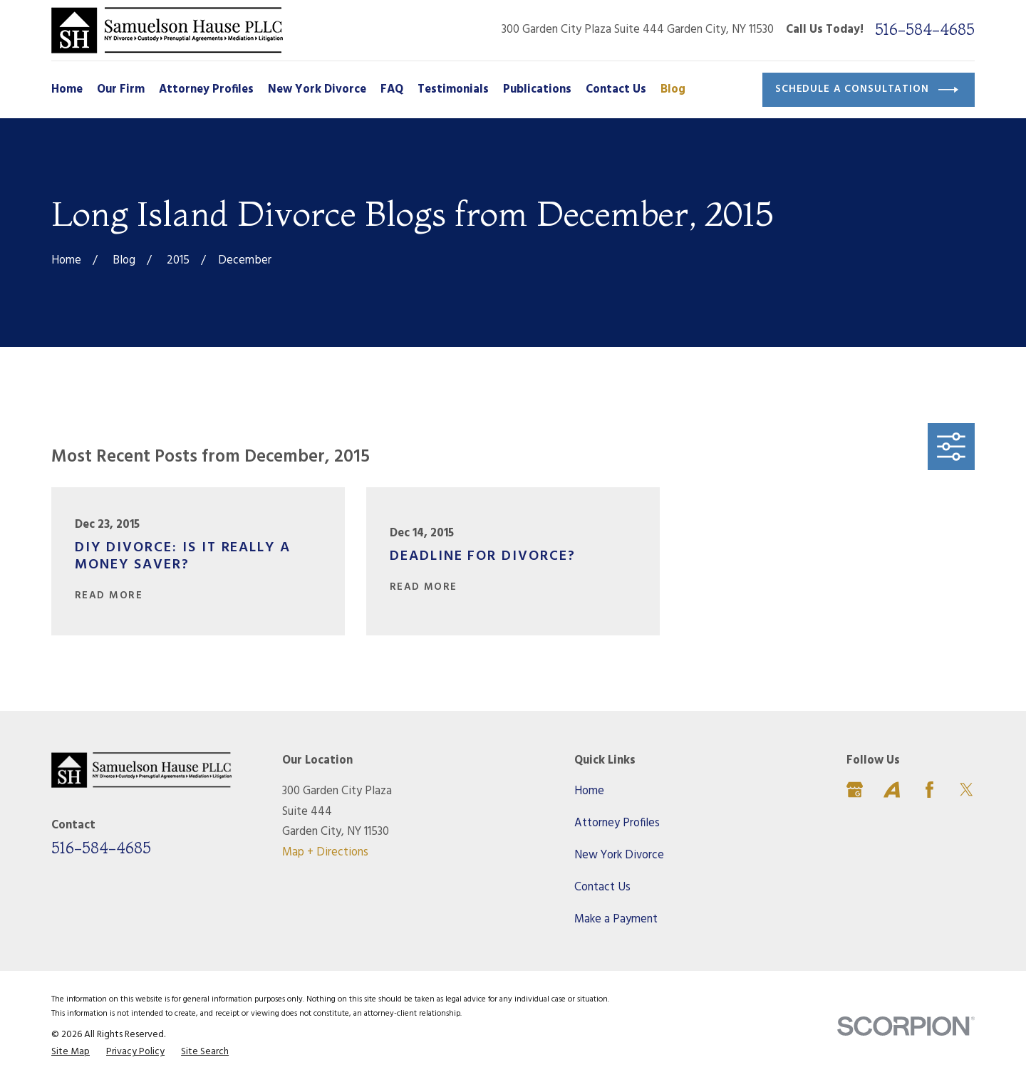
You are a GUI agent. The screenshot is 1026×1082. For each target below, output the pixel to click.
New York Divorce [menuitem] (317, 89)
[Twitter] (966, 789)
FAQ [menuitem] (391, 89)
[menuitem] (70, 1052)
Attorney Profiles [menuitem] (206, 89)
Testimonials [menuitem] (453, 89)
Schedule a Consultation (866, 90)
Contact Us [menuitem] (616, 89)
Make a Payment (616, 919)
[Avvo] (892, 789)
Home (589, 791)
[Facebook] (929, 789)
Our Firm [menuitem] (121, 89)
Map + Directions (325, 852)
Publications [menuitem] (537, 89)
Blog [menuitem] (672, 89)
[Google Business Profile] (854, 789)
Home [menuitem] (67, 89)
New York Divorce (619, 855)
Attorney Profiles (617, 823)
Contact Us (602, 887)
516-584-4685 (925, 30)
